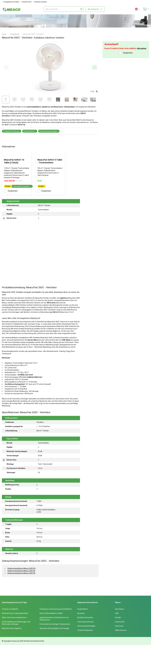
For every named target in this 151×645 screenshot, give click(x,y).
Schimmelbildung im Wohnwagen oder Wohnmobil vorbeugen (16, 623)
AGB (116, 613)
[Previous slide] (6, 67)
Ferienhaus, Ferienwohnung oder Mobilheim (56, 609)
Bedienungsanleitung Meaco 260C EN (21, 568)
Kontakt (118, 617)
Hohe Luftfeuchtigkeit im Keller (51, 613)
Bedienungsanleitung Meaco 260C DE (21, 573)
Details (8, 186)
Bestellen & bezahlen (85, 617)
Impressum (119, 626)
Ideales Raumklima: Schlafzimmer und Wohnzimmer (54, 619)
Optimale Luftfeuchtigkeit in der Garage (54, 628)
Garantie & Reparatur (85, 630)
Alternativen (141, 48)
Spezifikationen (29, 131)
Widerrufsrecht (120, 630)
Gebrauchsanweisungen (48, 131)
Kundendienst (82, 609)
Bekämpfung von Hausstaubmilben (15, 613)
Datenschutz (120, 622)
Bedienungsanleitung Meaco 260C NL (21, 571)
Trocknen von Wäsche (10, 609)
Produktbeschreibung (11, 131)
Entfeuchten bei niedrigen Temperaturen (55, 624)
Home (4, 34)
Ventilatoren (14, 34)
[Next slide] (94, 67)
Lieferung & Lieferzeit (85, 622)
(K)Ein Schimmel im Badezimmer (14, 617)
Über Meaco (119, 609)
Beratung (80, 613)
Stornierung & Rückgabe (86, 626)
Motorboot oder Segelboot (12, 628)
